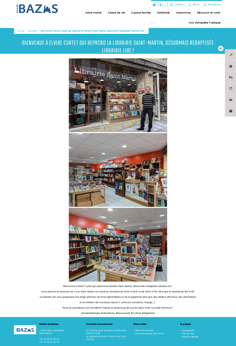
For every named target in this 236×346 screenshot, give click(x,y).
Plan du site (188, 334)
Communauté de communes (149, 334)
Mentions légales (190, 337)
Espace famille (141, 12)
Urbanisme (183, 12)
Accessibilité (188, 330)
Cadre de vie (116, 12)
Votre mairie (93, 12)
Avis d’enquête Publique (204, 22)
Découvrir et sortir (208, 12)
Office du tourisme (144, 330)
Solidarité (163, 12)
